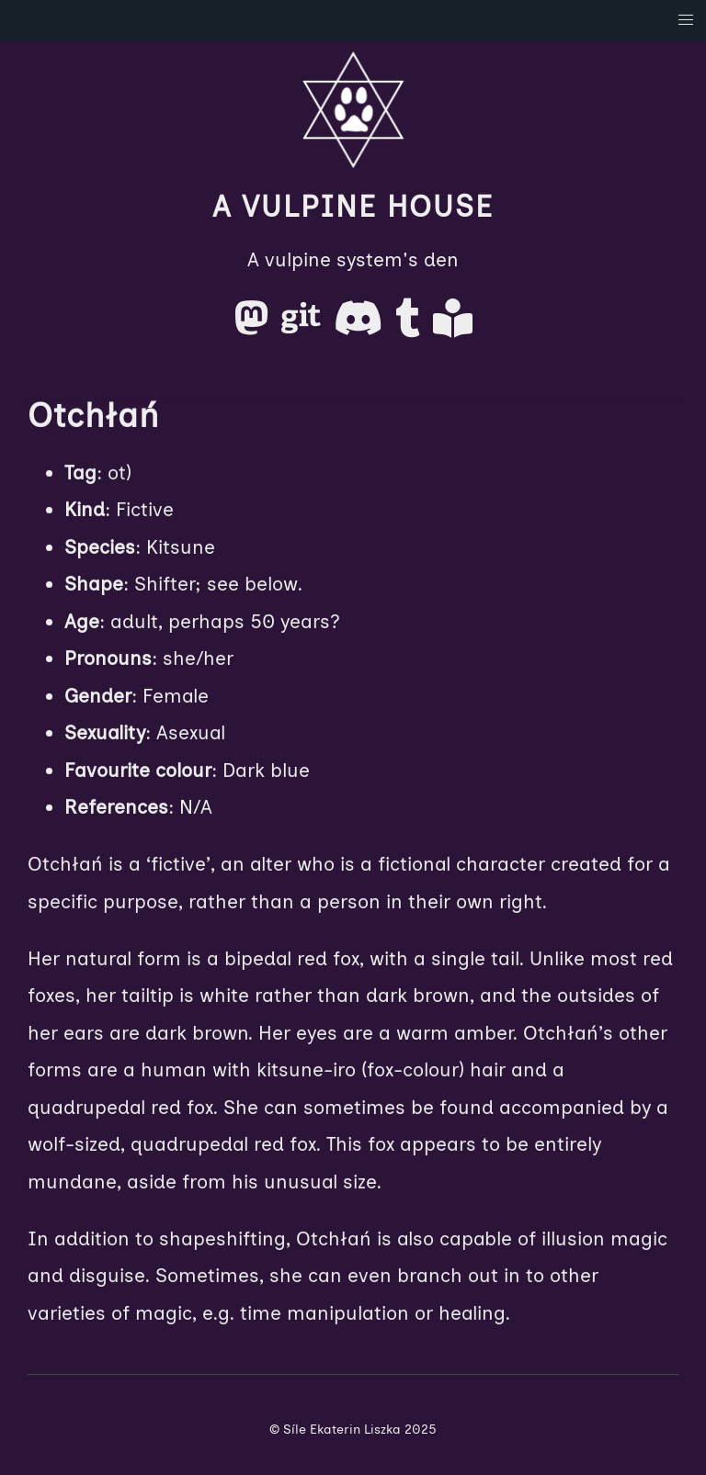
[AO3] (453, 324)
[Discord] (361, 324)
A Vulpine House (353, 206)
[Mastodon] (254, 324)
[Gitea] (303, 324)
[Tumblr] (410, 324)
